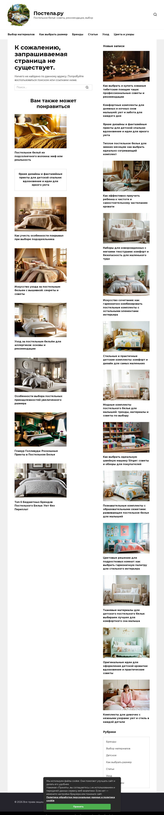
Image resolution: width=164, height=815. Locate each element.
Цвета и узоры (124, 34)
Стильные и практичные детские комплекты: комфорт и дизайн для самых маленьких (125, 355)
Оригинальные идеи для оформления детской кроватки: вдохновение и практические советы (125, 659)
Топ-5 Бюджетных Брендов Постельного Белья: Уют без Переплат (35, 502)
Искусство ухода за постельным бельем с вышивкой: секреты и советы (37, 289)
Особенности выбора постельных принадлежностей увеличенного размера (38, 397)
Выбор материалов (21, 34)
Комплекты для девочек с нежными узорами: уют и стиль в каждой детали (126, 709)
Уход (105, 34)
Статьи (93, 34)
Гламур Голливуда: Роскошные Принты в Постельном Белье (36, 449)
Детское (111, 746)
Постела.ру (49, 13)
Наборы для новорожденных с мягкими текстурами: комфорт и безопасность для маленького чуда (126, 250)
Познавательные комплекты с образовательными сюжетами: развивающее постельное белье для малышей (126, 504)
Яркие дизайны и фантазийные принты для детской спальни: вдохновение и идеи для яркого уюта (40, 178)
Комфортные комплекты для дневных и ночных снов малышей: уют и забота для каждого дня (123, 109)
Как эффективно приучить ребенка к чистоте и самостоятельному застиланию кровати (125, 198)
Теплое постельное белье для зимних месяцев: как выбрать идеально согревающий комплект (124, 146)
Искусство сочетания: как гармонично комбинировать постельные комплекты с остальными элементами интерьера (122, 303)
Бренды (77, 34)
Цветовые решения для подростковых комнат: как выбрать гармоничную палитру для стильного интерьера (125, 556)
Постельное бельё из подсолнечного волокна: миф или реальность (39, 156)
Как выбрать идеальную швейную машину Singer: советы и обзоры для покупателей (126, 455)
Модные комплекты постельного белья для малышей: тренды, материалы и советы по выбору (125, 404)
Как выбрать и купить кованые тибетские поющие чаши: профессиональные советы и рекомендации (124, 91)
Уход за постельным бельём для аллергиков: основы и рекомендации (38, 343)
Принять (78, 806)
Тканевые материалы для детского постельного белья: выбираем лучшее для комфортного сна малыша (124, 607)
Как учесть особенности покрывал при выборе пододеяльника (39, 236)
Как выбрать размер (53, 34)
